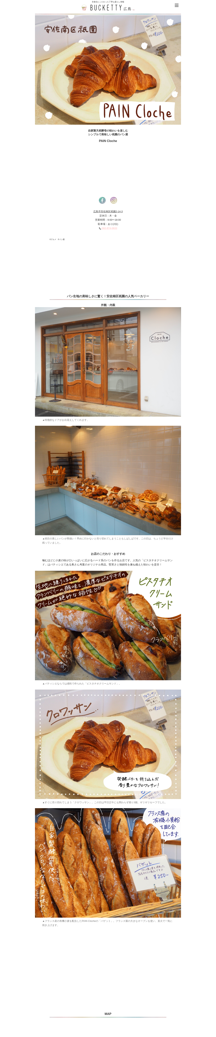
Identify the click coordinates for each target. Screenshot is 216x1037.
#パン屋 (61, 239)
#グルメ (53, 239)
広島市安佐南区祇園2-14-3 (108, 211)
